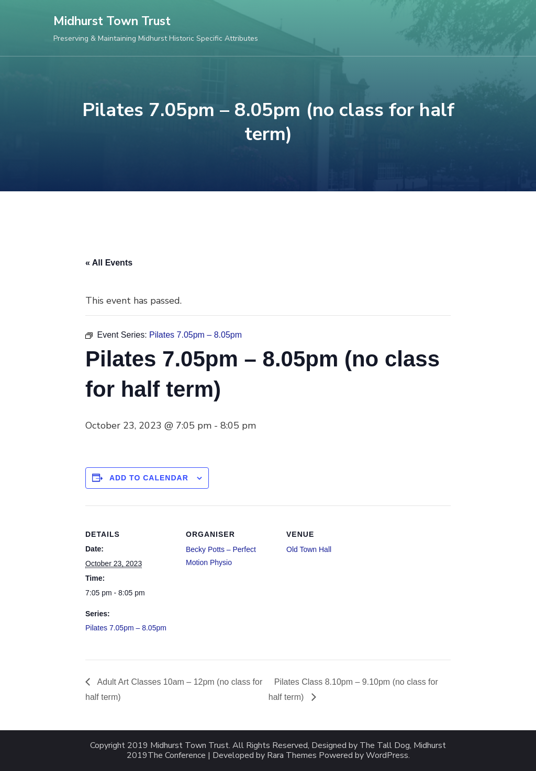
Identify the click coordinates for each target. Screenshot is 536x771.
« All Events (108, 262)
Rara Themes (292, 756)
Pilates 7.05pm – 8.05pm (125, 628)
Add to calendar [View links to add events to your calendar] (148, 478)
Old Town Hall (308, 549)
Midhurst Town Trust (112, 21)
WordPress (387, 756)
